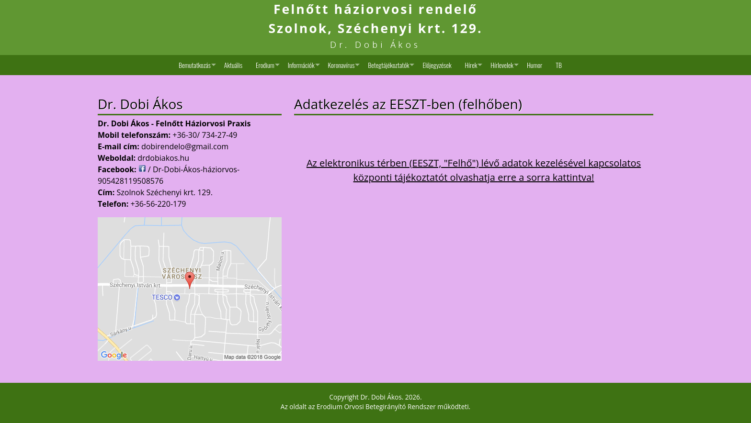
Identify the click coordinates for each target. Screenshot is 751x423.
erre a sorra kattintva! (546, 177)
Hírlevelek (501, 65)
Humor (534, 65)
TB (559, 65)
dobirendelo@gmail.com (184, 146)
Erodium (265, 65)
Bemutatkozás (195, 65)
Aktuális (233, 65)
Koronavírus (341, 65)
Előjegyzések (436, 65)
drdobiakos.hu (163, 158)
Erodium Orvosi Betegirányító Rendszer (376, 406)
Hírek (471, 65)
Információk (301, 65)
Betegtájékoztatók (388, 65)
